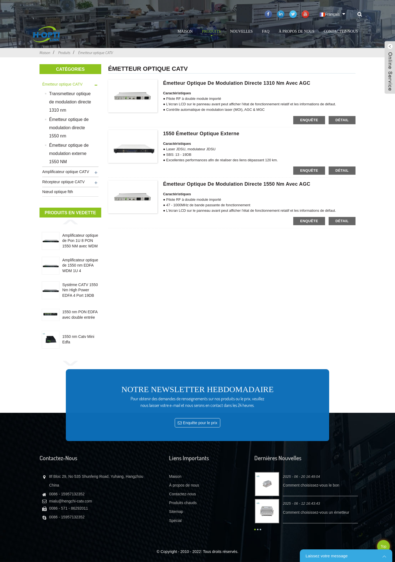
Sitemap (176, 511)
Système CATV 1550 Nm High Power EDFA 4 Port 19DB (80, 290)
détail (342, 120)
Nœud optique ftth (57, 192)
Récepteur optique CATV (63, 182)
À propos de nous (296, 31)
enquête (309, 120)
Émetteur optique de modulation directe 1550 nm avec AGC (236, 184)
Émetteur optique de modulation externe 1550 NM (69, 153)
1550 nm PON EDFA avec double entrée (79, 315)
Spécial (175, 520)
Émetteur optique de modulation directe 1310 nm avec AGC (236, 83)
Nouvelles (241, 31)
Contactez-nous (341, 31)
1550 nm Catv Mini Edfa (78, 339)
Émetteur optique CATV (95, 52)
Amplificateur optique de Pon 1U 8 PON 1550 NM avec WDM (80, 240)
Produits (211, 34)
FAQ (265, 31)
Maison (185, 31)
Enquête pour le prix (200, 488)
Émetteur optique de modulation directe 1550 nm (69, 127)
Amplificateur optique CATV (65, 172)
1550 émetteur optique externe (201, 133)
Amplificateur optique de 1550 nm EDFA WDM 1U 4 (80, 265)
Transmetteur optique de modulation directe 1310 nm (70, 101)
